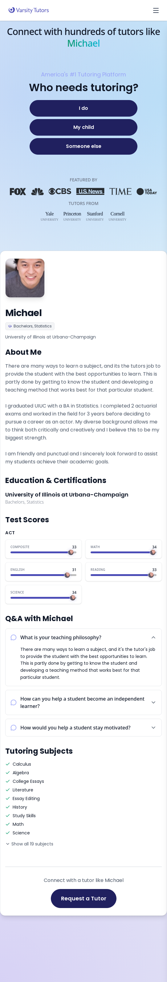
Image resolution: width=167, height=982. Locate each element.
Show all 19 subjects (29, 844)
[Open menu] (156, 10)
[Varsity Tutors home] (28, 10)
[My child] (83, 127)
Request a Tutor (83, 898)
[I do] (83, 108)
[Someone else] (83, 146)
